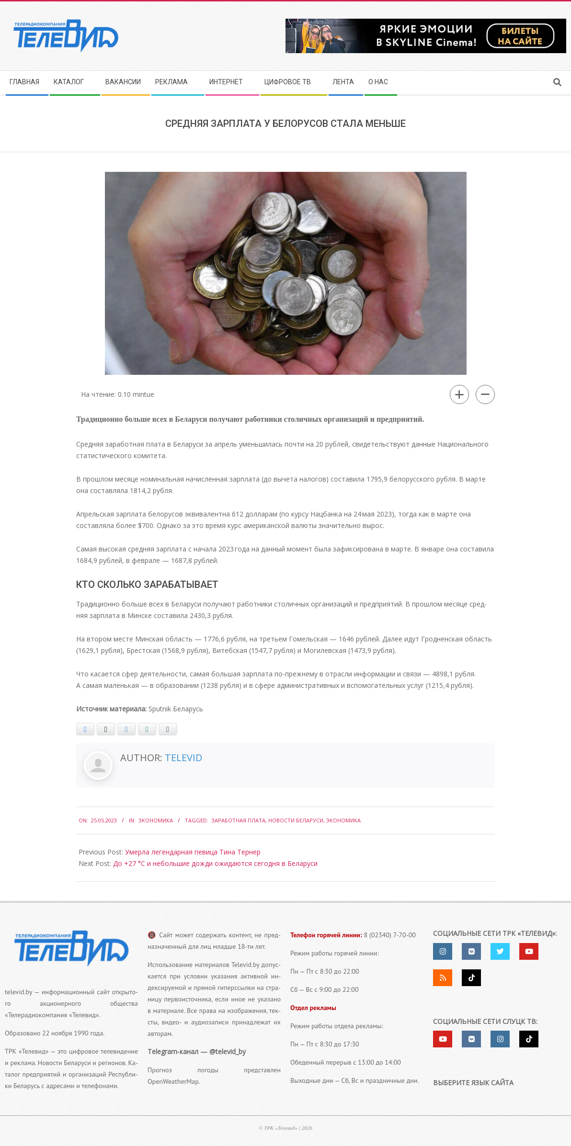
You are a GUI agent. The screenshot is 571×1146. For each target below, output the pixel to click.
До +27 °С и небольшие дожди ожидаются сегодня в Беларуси (215, 863)
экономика (343, 820)
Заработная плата (238, 820)
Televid (183, 757)
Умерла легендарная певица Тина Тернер (193, 851)
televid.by (18, 992)
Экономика (155, 820)
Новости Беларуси (295, 820)
